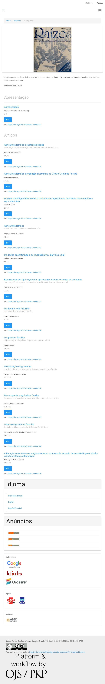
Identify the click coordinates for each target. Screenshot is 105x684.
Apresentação (11, 107)
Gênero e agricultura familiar (52, 425)
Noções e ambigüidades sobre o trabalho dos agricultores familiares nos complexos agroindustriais (48, 199)
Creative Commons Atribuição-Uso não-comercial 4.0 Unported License (57, 652)
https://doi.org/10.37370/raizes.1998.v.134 (24, 330)
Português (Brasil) (15, 496)
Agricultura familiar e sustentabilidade (52, 146)
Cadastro (89, 3)
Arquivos (17, 21)
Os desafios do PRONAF (52, 309)
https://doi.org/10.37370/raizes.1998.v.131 (24, 248)
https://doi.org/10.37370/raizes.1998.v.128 (24, 166)
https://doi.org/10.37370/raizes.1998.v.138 (24, 446)
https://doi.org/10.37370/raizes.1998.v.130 (24, 219)
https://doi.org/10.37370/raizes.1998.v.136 (24, 388)
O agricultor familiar (52, 338)
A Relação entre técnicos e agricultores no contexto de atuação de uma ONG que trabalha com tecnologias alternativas (51, 454)
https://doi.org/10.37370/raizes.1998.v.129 (24, 191)
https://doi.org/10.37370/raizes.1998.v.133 (24, 301)
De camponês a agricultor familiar (52, 396)
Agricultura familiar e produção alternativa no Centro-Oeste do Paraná (40, 173)
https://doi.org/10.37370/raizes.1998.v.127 (24, 125)
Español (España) (15, 508)
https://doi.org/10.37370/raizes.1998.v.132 (24, 272)
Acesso (100, 3)
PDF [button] (8, 120)
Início (8, 21)
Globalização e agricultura (52, 367)
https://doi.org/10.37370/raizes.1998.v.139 (24, 473)
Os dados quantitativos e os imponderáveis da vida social (34, 255)
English (11, 502)
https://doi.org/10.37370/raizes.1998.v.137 (24, 417)
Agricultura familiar (52, 227)
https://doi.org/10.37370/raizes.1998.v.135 (24, 359)
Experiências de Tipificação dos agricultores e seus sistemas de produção (52, 280)
